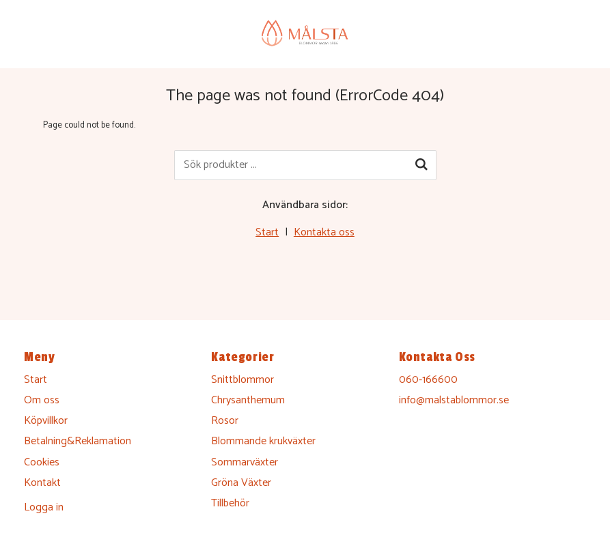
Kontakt (42, 483)
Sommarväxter (244, 462)
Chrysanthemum (248, 400)
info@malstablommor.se (454, 400)
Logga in (44, 507)
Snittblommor (242, 380)
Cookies (41, 462)
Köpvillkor (46, 421)
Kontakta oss (324, 232)
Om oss (41, 400)
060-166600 (428, 380)
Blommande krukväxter (263, 441)
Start (267, 232)
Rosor (224, 421)
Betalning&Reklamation (77, 441)
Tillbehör (230, 503)
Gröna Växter (241, 483)
